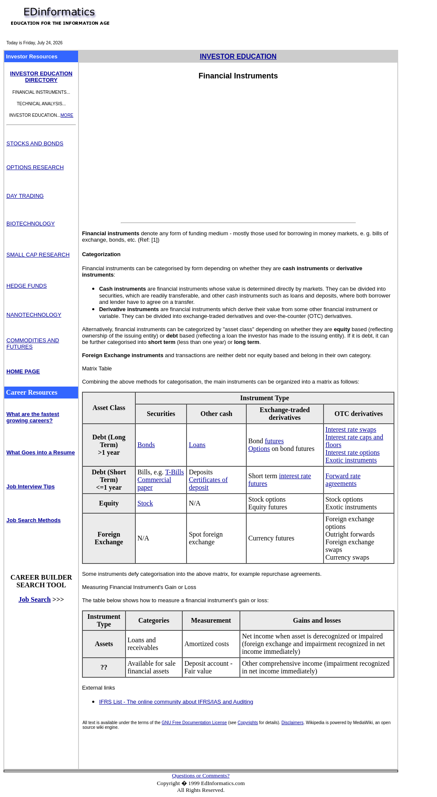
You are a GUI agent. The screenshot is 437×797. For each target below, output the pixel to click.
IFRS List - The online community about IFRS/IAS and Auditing (176, 702)
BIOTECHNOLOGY (30, 223)
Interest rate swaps (351, 429)
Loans (197, 444)
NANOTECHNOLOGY (33, 315)
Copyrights (248, 722)
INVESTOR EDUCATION (238, 56)
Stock (145, 503)
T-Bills (174, 472)
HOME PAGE (23, 371)
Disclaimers (293, 722)
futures (274, 441)
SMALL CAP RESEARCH (38, 254)
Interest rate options (353, 452)
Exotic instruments (351, 460)
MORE (67, 115)
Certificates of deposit (208, 483)
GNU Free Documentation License (194, 722)
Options (259, 448)
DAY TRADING (25, 196)
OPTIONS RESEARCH (35, 167)
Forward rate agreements (343, 479)
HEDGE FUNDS (26, 286)
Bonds (146, 444)
